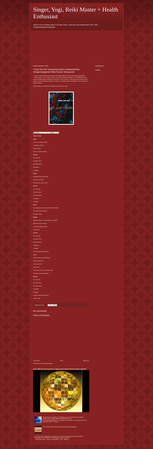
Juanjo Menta (45, 133)
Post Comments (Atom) (46, 363)
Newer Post (37, 360)
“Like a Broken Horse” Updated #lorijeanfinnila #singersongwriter (60, 427)
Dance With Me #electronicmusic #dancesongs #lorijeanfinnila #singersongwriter (59, 369)
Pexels (56, 133)
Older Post (86, 360)
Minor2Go (51, 79)
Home (61, 360)
